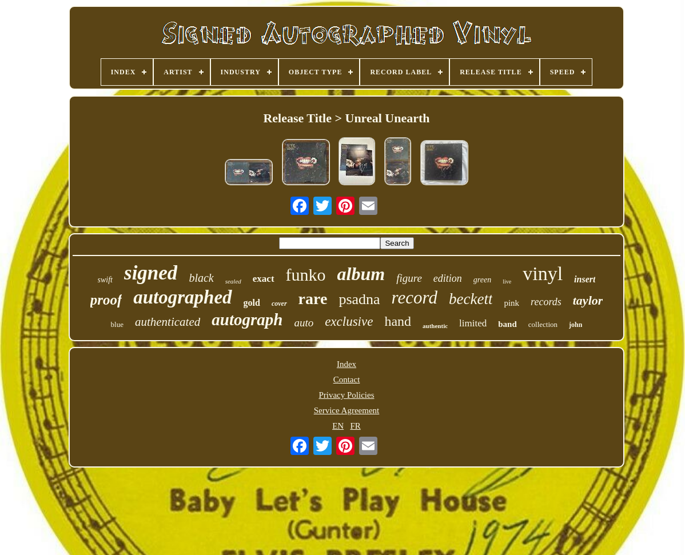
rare (313, 299)
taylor (588, 300)
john (575, 325)
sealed (233, 281)
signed (150, 273)
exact (263, 278)
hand (397, 321)
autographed (182, 297)
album (361, 273)
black (201, 277)
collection (542, 324)
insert (584, 279)
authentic (435, 325)
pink (511, 303)
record (414, 298)
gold (252, 303)
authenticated (167, 322)
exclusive (349, 321)
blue (117, 324)
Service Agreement (347, 410)
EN (338, 425)
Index (346, 364)
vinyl (543, 273)
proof (106, 300)
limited (473, 323)
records (546, 302)
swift (105, 279)
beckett (470, 299)
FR (355, 425)
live (507, 281)
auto (303, 323)
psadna (359, 299)
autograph (247, 319)
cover (279, 304)
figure (409, 278)
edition (447, 278)
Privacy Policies (346, 395)
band (507, 324)
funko (306, 274)
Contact (346, 379)
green (482, 279)
